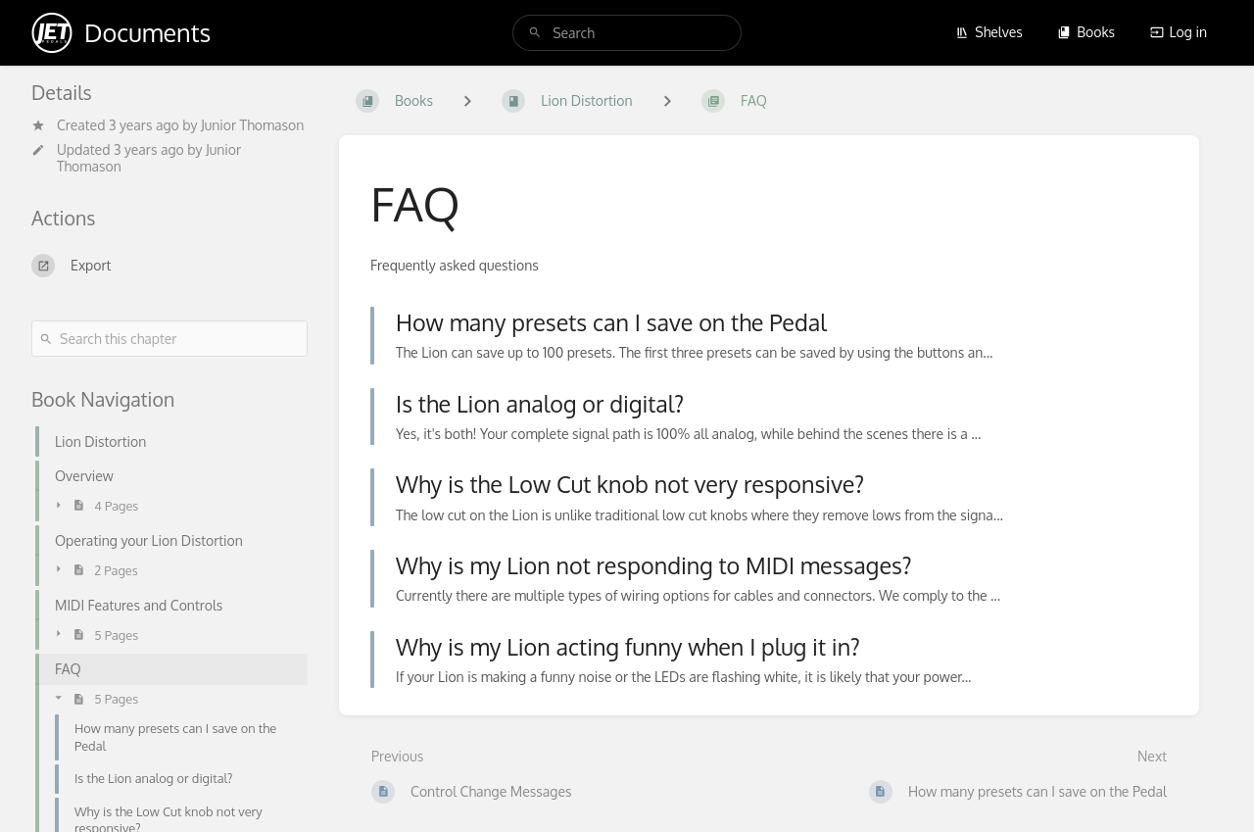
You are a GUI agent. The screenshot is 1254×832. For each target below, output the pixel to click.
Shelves (989, 32)
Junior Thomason (252, 125)
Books (1086, 32)
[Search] (535, 32)
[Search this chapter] (169, 338)
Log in (1178, 32)
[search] (627, 33)
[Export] (169, 265)
